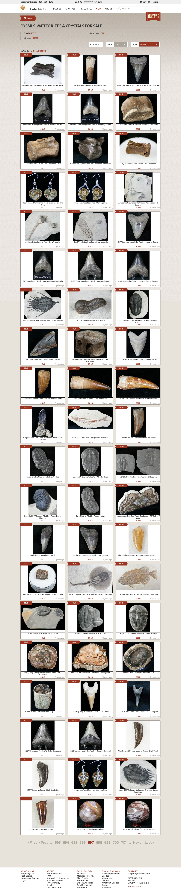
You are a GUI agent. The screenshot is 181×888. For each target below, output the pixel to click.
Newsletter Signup (29, 878)
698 (99, 843)
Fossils (29, 33)
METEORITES (85, 9)
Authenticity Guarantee (58, 878)
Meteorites (96, 33)
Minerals (30, 38)
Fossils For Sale (84, 871)
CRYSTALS (70, 9)
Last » (149, 843)
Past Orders (26, 876)
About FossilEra (54, 873)
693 (58, 843)
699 (107, 843)
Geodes (105, 876)
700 (116, 843)
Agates (105, 885)
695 (74, 843)
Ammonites (82, 880)
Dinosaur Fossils (85, 883)
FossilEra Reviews (55, 880)
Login (155, 2)
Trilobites (81, 873)
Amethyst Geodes (110, 883)
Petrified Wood (84, 885)
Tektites (105, 880)
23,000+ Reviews (88, 2)
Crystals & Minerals (111, 871)
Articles (50, 885)
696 (82, 843)
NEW (98, 9)
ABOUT (108, 9)
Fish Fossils (82, 878)
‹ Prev (43, 843)
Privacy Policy (53, 883)
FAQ (49, 876)
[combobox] (148, 44)
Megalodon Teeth (85, 876)
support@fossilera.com (139, 873)
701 (123, 843)
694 (66, 843)
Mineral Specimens (111, 873)
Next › (138, 843)
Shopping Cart (28, 873)
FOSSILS (57, 9)
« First (32, 843)
